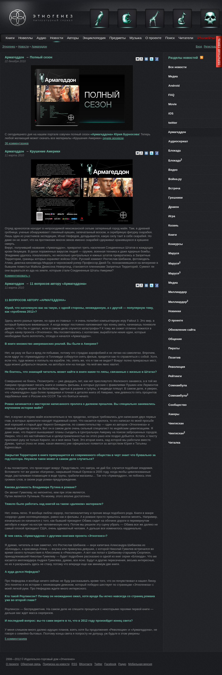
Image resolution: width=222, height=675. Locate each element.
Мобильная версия (140, 664)
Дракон (173, 207)
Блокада (174, 150)
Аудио (41, 38)
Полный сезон (41, 57)
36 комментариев (17, 143)
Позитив (174, 357)
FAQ (171, 95)
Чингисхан (176, 423)
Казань (173, 225)
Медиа (173, 76)
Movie (172, 104)
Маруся (173, 253)
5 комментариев (16, 638)
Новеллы (25, 38)
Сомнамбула (177, 385)
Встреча (174, 188)
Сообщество (177, 404)
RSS (74, 664)
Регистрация (212, 46)
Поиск (170, 38)
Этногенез (8, 46)
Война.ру (175, 179)
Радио (122, 664)
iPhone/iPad (206, 38)
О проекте (153, 38)
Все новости (177, 67)
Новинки (174, 311)
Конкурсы (175, 244)
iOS (170, 113)
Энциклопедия (94, 38)
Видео (173, 169)
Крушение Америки (45, 151)
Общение (175, 339)
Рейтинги (175, 376)
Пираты (174, 348)
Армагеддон (39, 46)
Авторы (73, 38)
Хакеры (173, 414)
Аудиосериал (178, 141)
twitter (172, 122)
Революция (176, 366)
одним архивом (113, 138)
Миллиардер (177, 292)
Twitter (98, 664)
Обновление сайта (181, 329)
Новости (56, 38)
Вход (199, 46)
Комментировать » (17, 275)
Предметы (117, 38)
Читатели (186, 38)
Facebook (110, 664)
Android (174, 85)
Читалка (174, 442)
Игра (171, 216)
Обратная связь (31, 664)
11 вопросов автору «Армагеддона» (58, 283)
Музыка (136, 38)
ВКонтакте (85, 664)
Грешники (175, 197)
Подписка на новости (56, 664)
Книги (10, 38)
